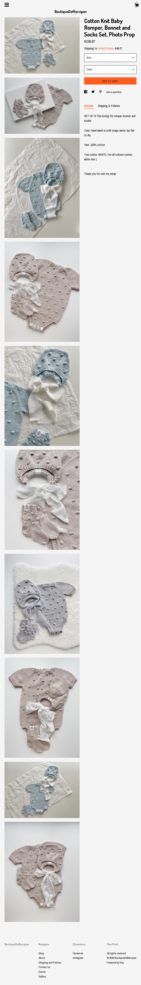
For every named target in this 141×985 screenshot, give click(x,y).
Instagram (78, 958)
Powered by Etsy (115, 962)
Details (89, 106)
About (42, 958)
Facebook (78, 953)
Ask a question (114, 92)
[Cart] (137, 5)
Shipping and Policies (50, 962)
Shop (41, 953)
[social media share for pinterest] (101, 92)
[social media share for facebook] (86, 92)
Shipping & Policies (109, 106)
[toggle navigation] (7, 5)
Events (42, 972)
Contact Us (44, 967)
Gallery (42, 976)
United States (106, 48)
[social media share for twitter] (93, 92)
